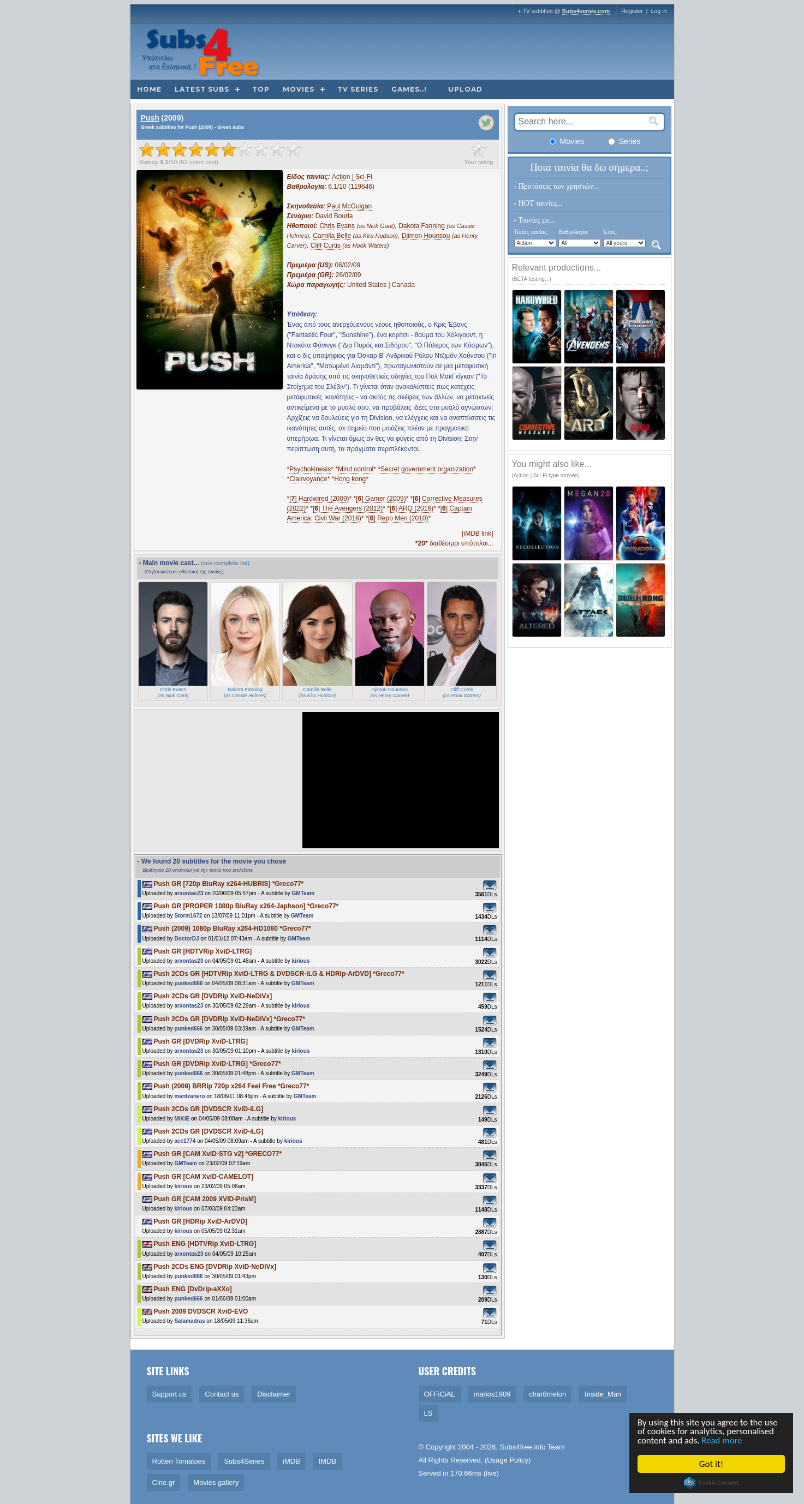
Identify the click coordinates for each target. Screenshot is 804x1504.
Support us (169, 1394)
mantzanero (189, 1096)
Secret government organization (426, 469)
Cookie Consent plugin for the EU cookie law (712, 1483)
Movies (298, 89)
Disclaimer (273, 1394)
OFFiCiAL (439, 1394)
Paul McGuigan (349, 206)
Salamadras (189, 1321)
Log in (658, 11)
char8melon (547, 1394)
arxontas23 (188, 893)
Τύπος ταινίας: (531, 232)
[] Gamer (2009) (381, 498)
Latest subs (202, 89)
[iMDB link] (477, 533)
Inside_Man (603, 1394)
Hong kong (350, 479)
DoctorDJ (186, 939)
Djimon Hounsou (426, 235)
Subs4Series (244, 1461)
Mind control (355, 469)
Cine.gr (163, 1482)
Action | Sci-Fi (352, 177)
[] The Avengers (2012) (348, 508)
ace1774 (184, 1141)
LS (428, 1413)
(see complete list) (225, 563)
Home (149, 89)
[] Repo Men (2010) (398, 518)
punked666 (188, 983)
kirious (301, 961)
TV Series (357, 89)
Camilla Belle (332, 235)
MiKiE (181, 1119)
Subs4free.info (523, 1447)
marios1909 (491, 1394)
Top (261, 89)
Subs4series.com (586, 11)
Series (624, 141)
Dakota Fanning (421, 226)
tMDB (328, 1461)
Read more (723, 1441)
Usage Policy (507, 1460)
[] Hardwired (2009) (319, 498)
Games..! (409, 89)
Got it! (712, 1464)
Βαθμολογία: (573, 232)
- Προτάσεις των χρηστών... (556, 186)
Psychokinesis (310, 469)
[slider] (220, 149)
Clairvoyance (308, 479)
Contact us (222, 1394)
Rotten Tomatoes (179, 1461)
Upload (465, 89)
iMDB (291, 1461)
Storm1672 (188, 916)
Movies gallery (216, 1482)
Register (632, 11)
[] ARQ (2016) (411, 508)
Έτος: (610, 232)
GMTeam (303, 893)
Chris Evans (337, 226)
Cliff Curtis (326, 245)
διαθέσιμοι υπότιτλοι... (454, 543)
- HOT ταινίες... (538, 203)
